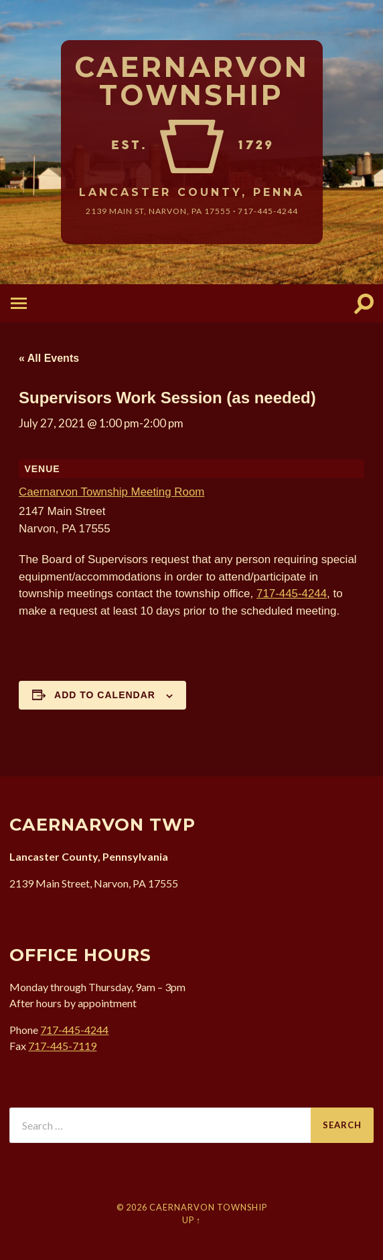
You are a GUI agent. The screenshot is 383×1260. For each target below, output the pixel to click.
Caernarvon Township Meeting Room (112, 492)
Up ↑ (191, 1220)
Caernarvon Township (191, 81)
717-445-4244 (268, 211)
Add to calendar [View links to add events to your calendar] (104, 695)
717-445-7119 (62, 1045)
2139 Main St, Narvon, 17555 (158, 211)
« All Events (49, 358)
